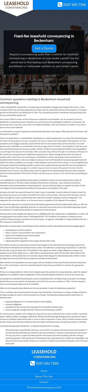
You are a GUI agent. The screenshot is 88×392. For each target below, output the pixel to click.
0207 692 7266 (74, 5)
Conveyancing (16, 5)
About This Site (44, 376)
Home (44, 371)
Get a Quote (44, 48)
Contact (44, 382)
